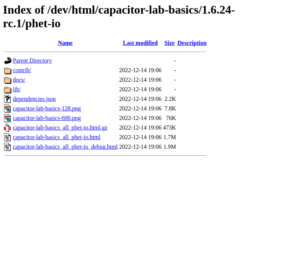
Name (65, 43)
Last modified (140, 43)
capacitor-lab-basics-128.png (47, 108)
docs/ (19, 80)
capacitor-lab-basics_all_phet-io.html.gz (60, 127)
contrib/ (22, 70)
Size (169, 43)
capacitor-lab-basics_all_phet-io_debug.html (65, 147)
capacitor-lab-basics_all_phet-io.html (56, 137)
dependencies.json (34, 99)
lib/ (17, 89)
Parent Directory (32, 60)
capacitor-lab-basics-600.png (47, 118)
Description (192, 43)
